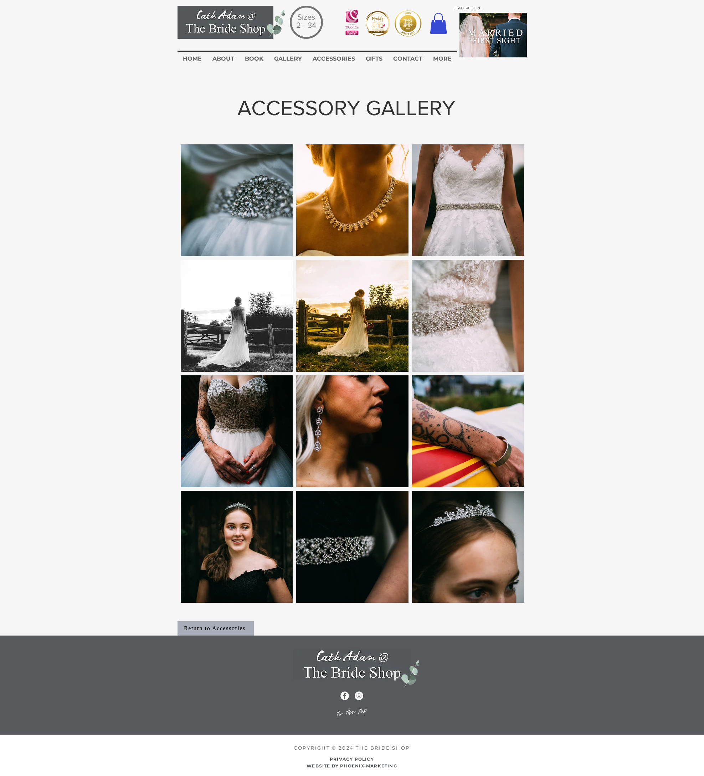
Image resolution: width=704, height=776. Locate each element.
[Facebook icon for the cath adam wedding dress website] (344, 696)
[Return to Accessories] (216, 628)
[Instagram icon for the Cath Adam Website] (359, 696)
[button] (438, 23)
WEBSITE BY (352, 766)
